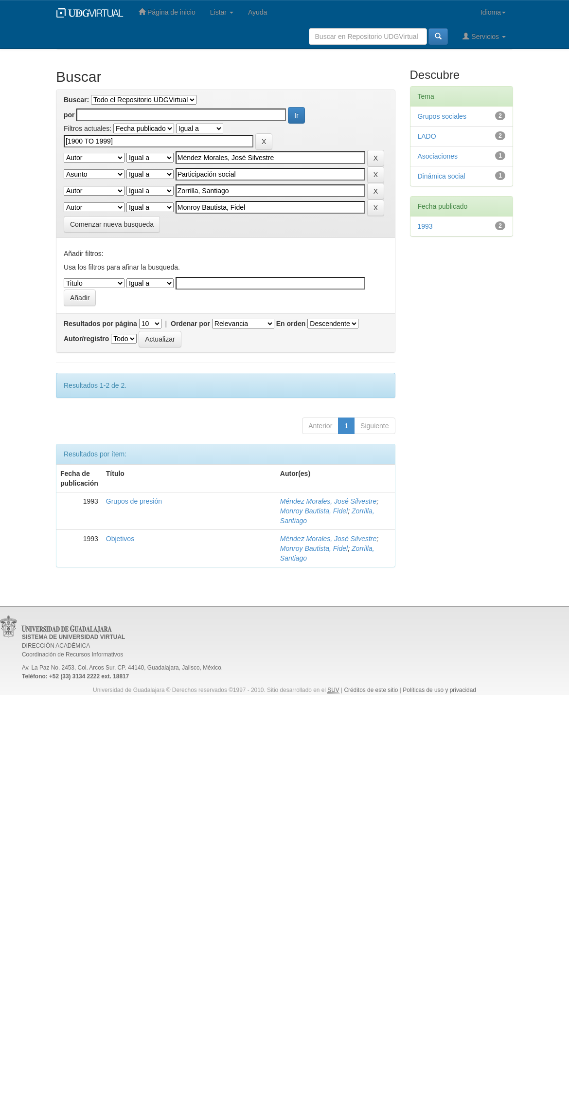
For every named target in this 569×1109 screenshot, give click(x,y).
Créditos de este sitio (371, 690)
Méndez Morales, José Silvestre (328, 501)
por (69, 115)
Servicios (484, 36)
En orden (291, 323)
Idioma (493, 12)
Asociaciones (438, 156)
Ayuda (257, 12)
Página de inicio (167, 12)
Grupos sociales (442, 116)
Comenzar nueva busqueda (112, 224)
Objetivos (120, 539)
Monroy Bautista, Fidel (314, 511)
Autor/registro (86, 339)
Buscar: (76, 100)
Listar (221, 12)
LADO (427, 136)
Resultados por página (100, 323)
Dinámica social (441, 176)
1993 (425, 226)
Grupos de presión (134, 501)
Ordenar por (190, 323)
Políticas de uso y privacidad (439, 690)
